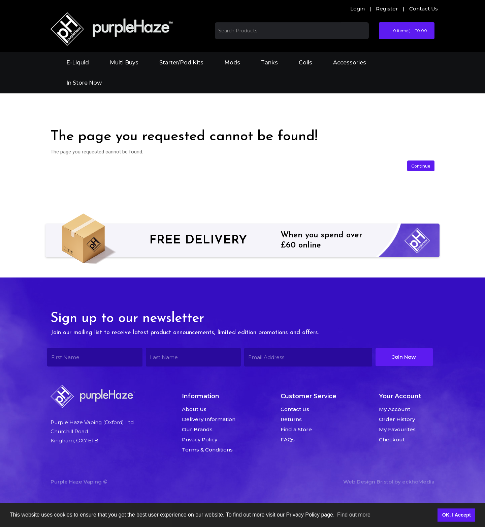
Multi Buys (124, 62)
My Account (394, 409)
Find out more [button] (353, 515)
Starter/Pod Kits (181, 62)
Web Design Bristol (368, 481)
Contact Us (423, 8)
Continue (420, 166)
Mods (232, 62)
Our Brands (197, 429)
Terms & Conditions (207, 449)
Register (387, 8)
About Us (194, 409)
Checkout (392, 439)
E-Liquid (77, 62)
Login (357, 8)
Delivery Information (208, 419)
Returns (291, 419)
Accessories (349, 62)
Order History (397, 419)
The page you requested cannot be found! (132, 102)
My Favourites (397, 429)
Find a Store (296, 429)
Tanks (269, 62)
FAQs (288, 439)
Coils (305, 62)
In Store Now (84, 83)
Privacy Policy (199, 439)
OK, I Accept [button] (456, 515)
